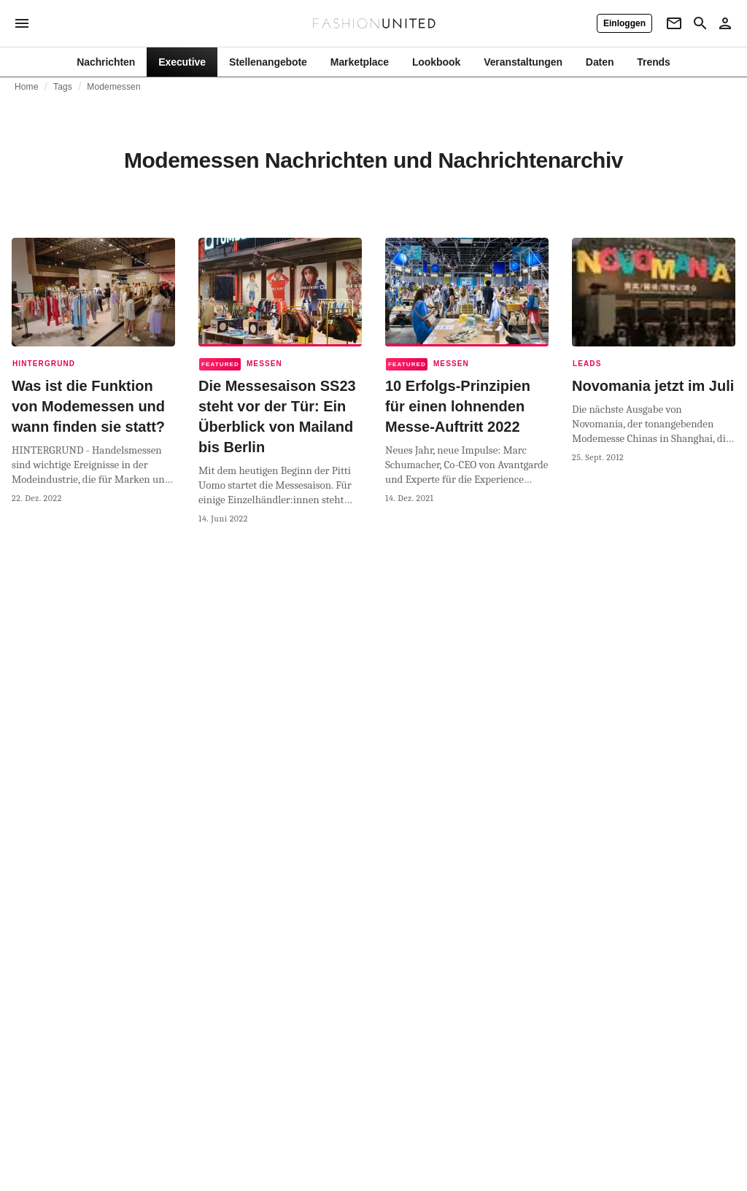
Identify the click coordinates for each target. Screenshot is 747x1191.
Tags (62, 87)
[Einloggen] (624, 23)
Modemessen (113, 87)
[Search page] (700, 23)
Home (27, 87)
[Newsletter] (674, 23)
